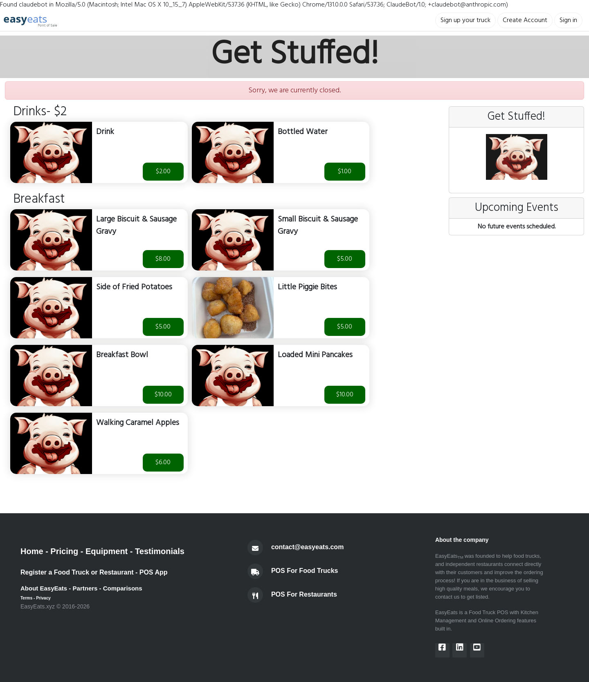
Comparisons (122, 588)
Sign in (568, 20)
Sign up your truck (465, 20)
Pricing (64, 551)
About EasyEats (43, 588)
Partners (85, 588)
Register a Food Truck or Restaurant (77, 572)
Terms (26, 598)
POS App (153, 572)
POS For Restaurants (304, 594)
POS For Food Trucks (304, 570)
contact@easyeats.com (307, 546)
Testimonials (159, 551)
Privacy (43, 598)
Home (31, 551)
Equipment (106, 551)
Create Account (525, 20)
